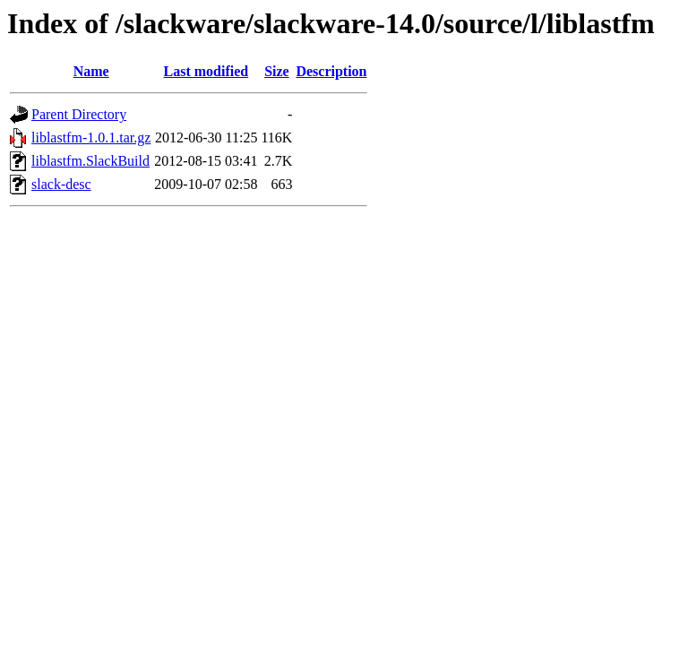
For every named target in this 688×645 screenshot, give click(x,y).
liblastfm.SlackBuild (90, 160)
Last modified (206, 71)
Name (91, 71)
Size (276, 71)
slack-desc (61, 184)
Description (331, 71)
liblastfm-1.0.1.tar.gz (90, 137)
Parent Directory (78, 114)
